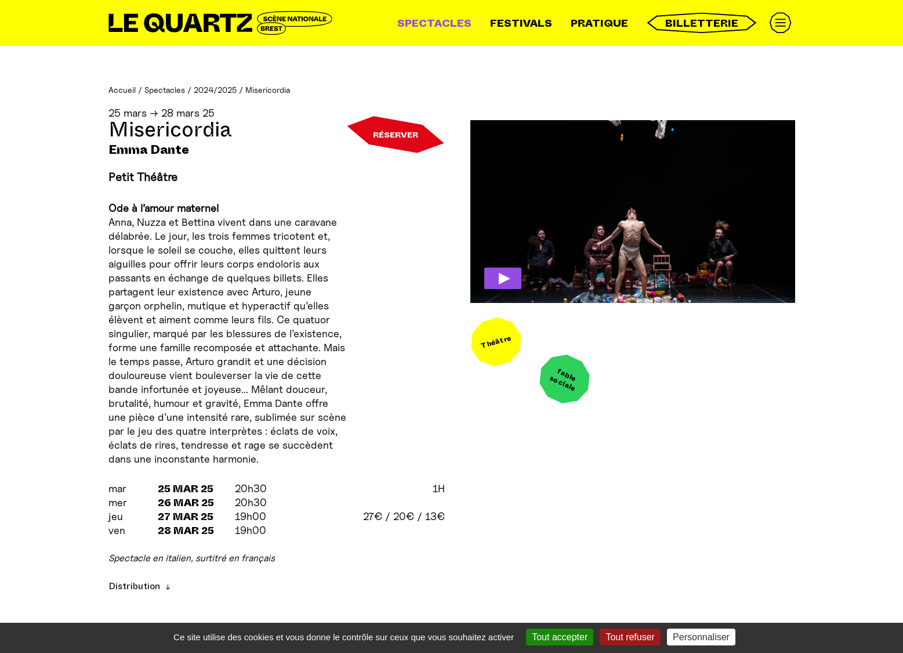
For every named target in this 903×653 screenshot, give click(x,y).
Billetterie (702, 23)
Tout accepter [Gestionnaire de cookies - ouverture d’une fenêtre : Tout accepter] (560, 637)
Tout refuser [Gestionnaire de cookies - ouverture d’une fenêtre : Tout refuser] (629, 637)
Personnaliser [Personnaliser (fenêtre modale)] (701, 637)
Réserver (395, 134)
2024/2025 (215, 90)
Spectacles (434, 23)
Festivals (521, 23)
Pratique (599, 23)
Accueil (122, 90)
